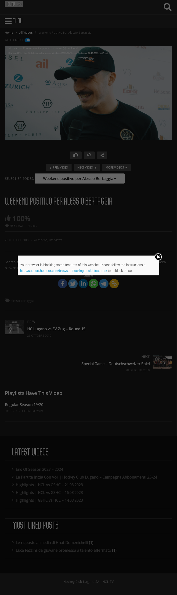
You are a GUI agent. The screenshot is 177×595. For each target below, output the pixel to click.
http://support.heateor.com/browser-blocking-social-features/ (63, 271)
